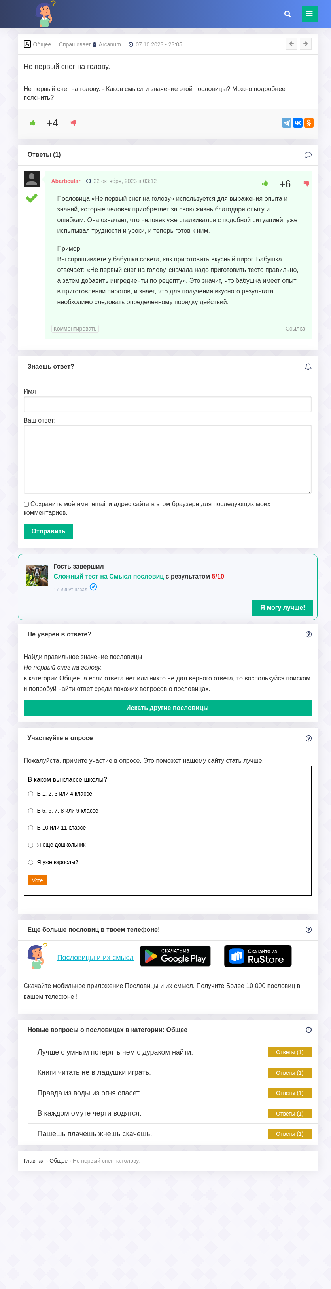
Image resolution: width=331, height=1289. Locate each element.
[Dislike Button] (71, 123)
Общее (42, 44)
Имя (30, 391)
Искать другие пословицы (167, 707)
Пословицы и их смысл (95, 958)
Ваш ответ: (40, 420)
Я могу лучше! (282, 607)
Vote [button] (37, 880)
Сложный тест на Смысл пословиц (109, 576)
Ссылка (295, 329)
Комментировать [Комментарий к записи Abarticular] (75, 329)
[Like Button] (30, 123)
